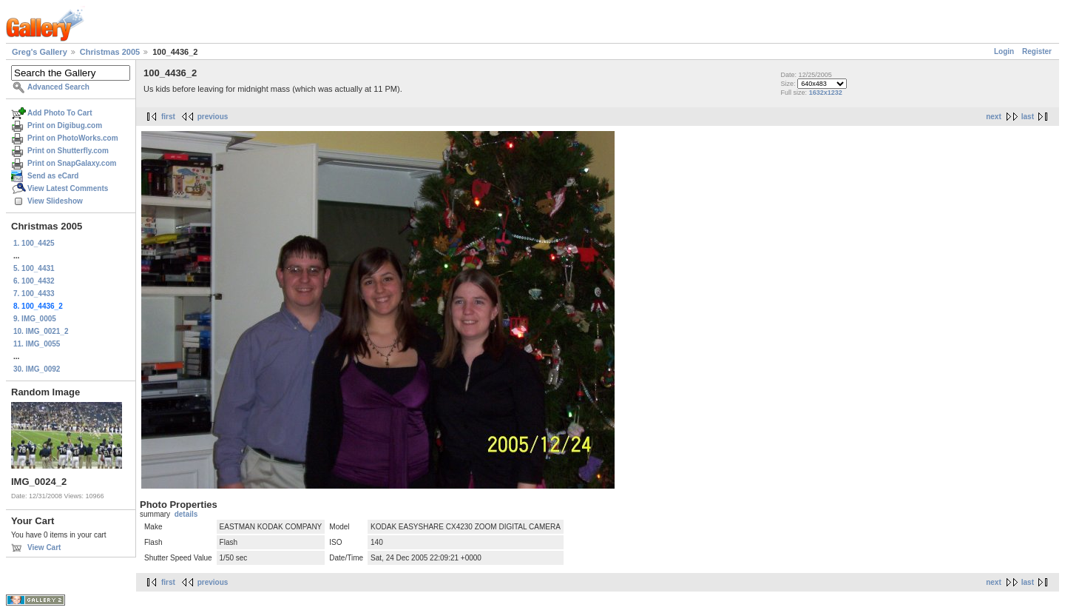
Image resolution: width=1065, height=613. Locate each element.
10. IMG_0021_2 (41, 331)
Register (1037, 51)
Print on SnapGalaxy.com (71, 163)
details (186, 514)
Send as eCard (52, 176)
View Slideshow (55, 201)
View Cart (44, 547)
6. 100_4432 (34, 281)
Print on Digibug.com (64, 125)
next (993, 117)
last (1027, 117)
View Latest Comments (67, 188)
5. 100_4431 (34, 268)
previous (213, 117)
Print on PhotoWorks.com (72, 138)
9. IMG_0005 (34, 319)
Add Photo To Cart (59, 113)
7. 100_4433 (34, 293)
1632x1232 (825, 92)
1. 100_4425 (34, 243)
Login (1004, 51)
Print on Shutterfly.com (68, 151)
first (168, 117)
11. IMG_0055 (36, 344)
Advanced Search (58, 87)
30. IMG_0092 (36, 369)
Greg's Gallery (39, 51)
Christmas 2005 (110, 51)
